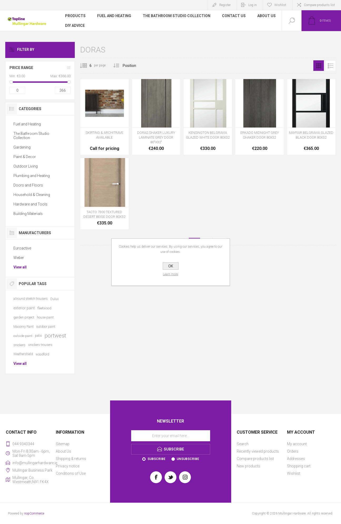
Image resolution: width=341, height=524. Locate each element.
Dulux (54, 299)
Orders (292, 451)
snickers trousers (40, 345)
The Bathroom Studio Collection (31, 135)
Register (225, 5)
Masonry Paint (23, 327)
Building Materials (28, 214)
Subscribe (156, 459)
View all (20, 267)
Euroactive (22, 248)
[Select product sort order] (133, 65)
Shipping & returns (71, 459)
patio (38, 335)
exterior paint (24, 308)
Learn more (170, 274)
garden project (23, 317)
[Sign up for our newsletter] (170, 435)
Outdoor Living (25, 166)
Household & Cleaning (31, 195)
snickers (19, 345)
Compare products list (319, 5)
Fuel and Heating (27, 124)
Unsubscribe (188, 459)
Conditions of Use (71, 473)
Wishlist (293, 473)
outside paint (22, 336)
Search (243, 444)
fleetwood (44, 308)
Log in (252, 5)
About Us (63, 451)
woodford (42, 354)
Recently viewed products (258, 451)
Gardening (22, 147)
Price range (21, 68)
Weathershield (23, 354)
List (330, 65)
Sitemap (63, 444)
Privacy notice (67, 466)
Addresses (296, 459)
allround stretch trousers (30, 299)
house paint (45, 317)
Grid (318, 65)
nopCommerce (34, 513)
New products (248, 466)
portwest (55, 335)
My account (297, 444)
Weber (18, 258)
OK (170, 266)
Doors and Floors (28, 185)
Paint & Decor (24, 157)
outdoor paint (45, 327)
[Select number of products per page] (86, 65)
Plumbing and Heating (31, 176)
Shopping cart (298, 466)
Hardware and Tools (30, 204)
